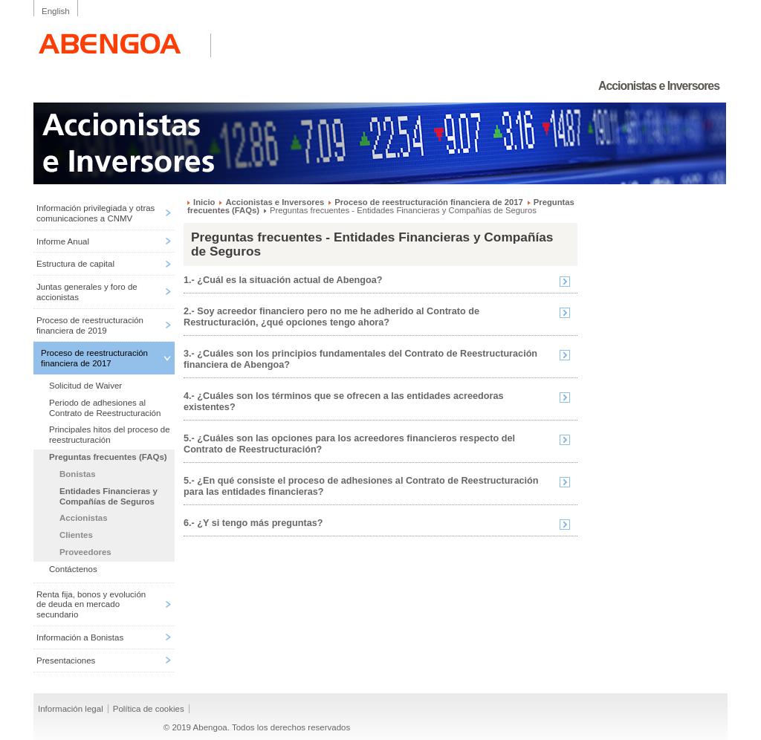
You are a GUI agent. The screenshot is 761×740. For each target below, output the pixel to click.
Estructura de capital (75, 263)
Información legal (70, 708)
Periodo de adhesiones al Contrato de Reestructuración (105, 408)
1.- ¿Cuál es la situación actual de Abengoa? (283, 280)
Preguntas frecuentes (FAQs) (108, 456)
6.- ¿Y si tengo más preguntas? (253, 523)
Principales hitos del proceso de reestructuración (109, 434)
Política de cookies (148, 708)
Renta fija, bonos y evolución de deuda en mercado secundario (91, 605)
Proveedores (85, 552)
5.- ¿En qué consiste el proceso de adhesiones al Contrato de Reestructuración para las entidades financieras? (361, 486)
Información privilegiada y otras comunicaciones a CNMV (95, 213)
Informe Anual (62, 241)
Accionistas (83, 517)
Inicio (204, 202)
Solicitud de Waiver (85, 385)
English (56, 11)
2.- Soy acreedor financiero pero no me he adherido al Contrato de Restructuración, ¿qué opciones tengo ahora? (331, 317)
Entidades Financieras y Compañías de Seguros (108, 496)
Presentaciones (65, 660)
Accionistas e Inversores (274, 202)
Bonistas (77, 474)
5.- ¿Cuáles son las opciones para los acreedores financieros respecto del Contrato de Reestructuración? (349, 444)
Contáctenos (73, 569)
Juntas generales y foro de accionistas (86, 292)
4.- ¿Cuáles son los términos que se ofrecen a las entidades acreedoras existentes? (343, 401)
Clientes (76, 534)
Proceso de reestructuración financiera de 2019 (89, 325)
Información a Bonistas (79, 637)
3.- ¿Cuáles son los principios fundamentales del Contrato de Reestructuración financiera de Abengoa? (360, 359)
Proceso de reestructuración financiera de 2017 (94, 358)
